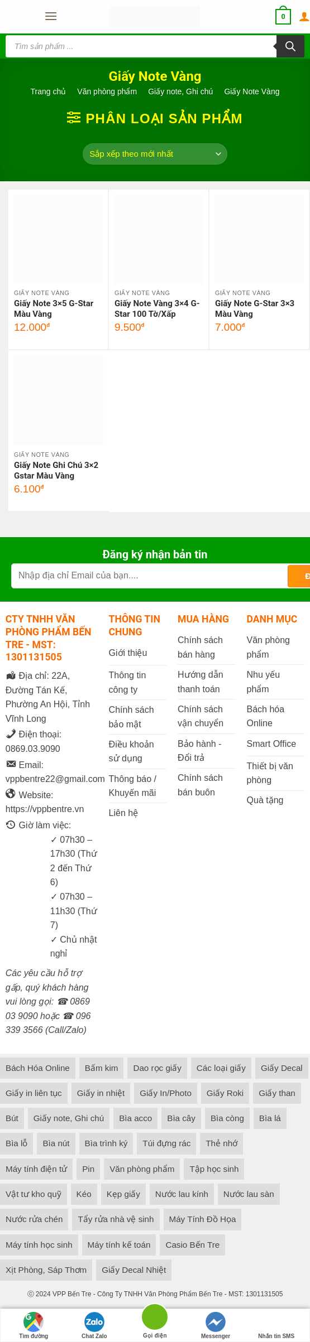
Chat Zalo (94, 1325)
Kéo (84, 1194)
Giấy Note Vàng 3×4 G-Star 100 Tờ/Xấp (157, 309)
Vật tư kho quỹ (33, 1194)
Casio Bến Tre (192, 1244)
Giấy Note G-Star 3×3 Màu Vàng (254, 309)
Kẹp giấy (123, 1194)
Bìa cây (181, 1118)
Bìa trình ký (106, 1143)
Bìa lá (270, 1118)
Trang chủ (48, 91)
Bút (12, 1118)
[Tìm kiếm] (290, 46)
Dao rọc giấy (157, 1068)
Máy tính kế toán (119, 1244)
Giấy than (277, 1093)
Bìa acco (135, 1118)
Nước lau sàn (248, 1194)
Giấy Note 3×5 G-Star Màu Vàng (53, 309)
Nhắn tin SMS (276, 1325)
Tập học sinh (214, 1169)
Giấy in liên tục (34, 1093)
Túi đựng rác (166, 1143)
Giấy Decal (282, 1068)
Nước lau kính (181, 1194)
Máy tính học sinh (39, 1244)
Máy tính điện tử (36, 1169)
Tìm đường (33, 1325)
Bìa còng (227, 1118)
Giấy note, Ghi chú (180, 91)
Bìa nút (55, 1143)
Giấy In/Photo (166, 1093)
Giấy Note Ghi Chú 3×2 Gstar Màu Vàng (56, 470)
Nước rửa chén (34, 1219)
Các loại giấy (221, 1068)
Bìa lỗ (16, 1143)
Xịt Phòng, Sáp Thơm (46, 1270)
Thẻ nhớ (221, 1143)
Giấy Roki (225, 1093)
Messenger (215, 1325)
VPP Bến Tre (72, 1294)
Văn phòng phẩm (107, 91)
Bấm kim (101, 1068)
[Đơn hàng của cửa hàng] (155, 154)
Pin (88, 1169)
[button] (50, 16)
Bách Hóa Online (38, 1068)
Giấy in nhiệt (101, 1093)
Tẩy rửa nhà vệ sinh (116, 1219)
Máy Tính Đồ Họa (202, 1219)
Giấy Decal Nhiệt (134, 1270)
